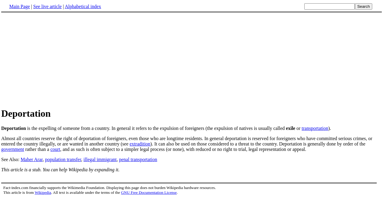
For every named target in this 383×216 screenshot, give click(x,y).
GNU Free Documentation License (149, 192)
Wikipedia (43, 192)
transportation (315, 128)
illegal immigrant (100, 159)
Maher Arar (32, 159)
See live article (47, 6)
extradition (140, 143)
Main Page (19, 6)
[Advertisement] (51, 60)
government (12, 149)
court (55, 149)
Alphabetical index (83, 6)
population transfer (63, 159)
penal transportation (138, 159)
